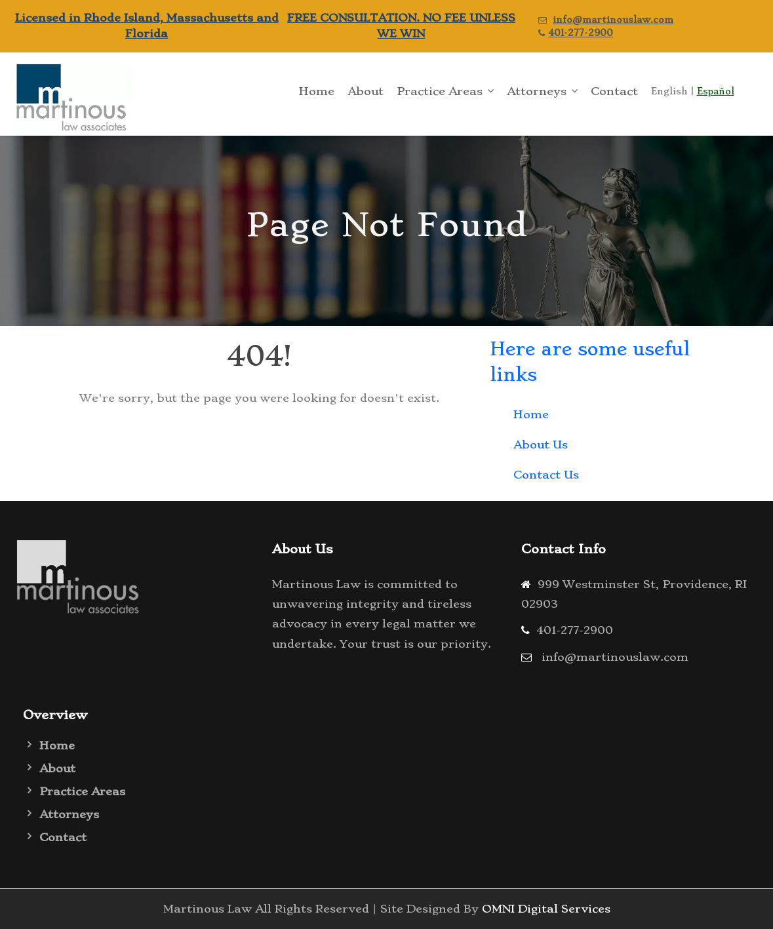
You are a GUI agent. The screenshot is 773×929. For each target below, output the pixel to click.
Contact (614, 91)
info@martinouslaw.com (613, 19)
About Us (540, 444)
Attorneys (536, 91)
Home (316, 91)
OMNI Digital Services (546, 908)
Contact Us (546, 474)
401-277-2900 (580, 33)
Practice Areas (440, 91)
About (365, 91)
